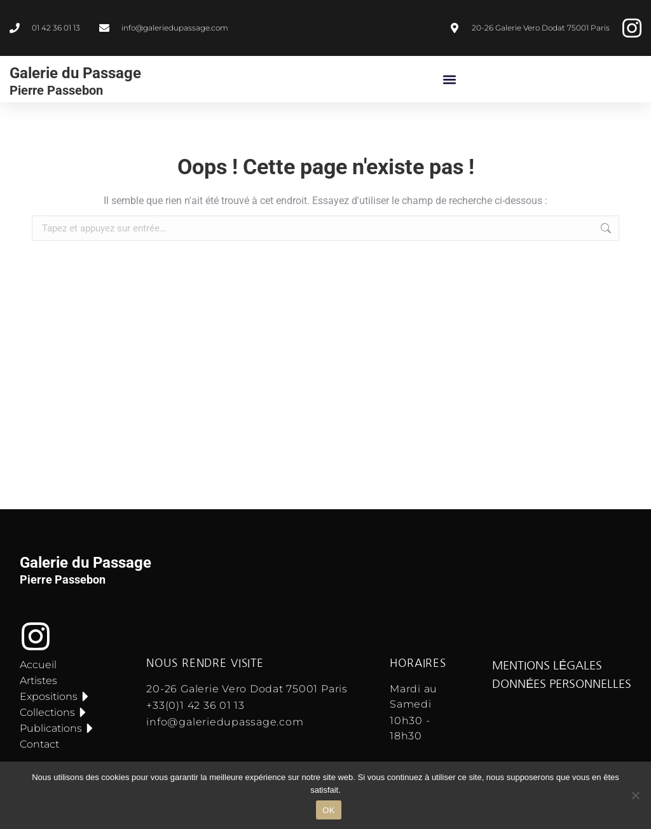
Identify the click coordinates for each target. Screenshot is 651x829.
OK (328, 810)
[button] (449, 79)
